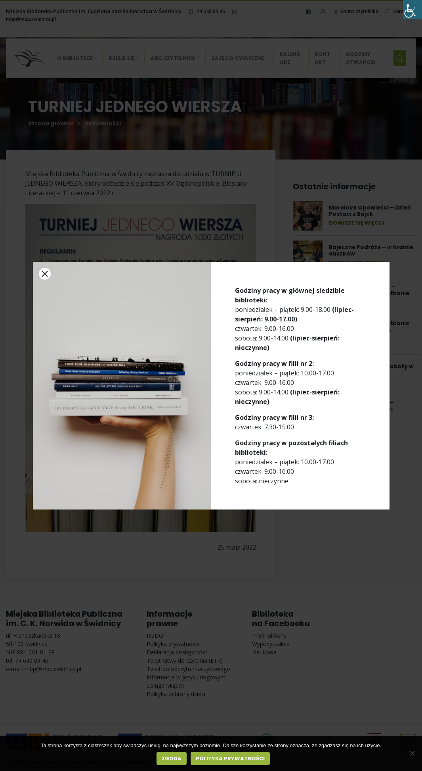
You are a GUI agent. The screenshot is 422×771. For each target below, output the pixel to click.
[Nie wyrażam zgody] (412, 753)
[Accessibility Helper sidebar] (412, 9)
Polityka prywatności (230, 758)
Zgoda (171, 758)
